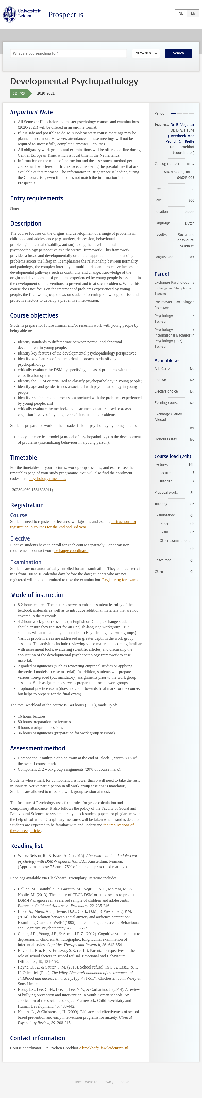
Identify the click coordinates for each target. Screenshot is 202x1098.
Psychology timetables (47, 478)
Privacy (107, 1082)
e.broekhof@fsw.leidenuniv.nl (103, 1048)
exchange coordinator (71, 550)
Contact (125, 1082)
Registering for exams (120, 580)
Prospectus (65, 15)
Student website (84, 1082)
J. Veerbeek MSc (181, 136)
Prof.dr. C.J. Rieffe (180, 141)
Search (178, 53)
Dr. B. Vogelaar (182, 124)
